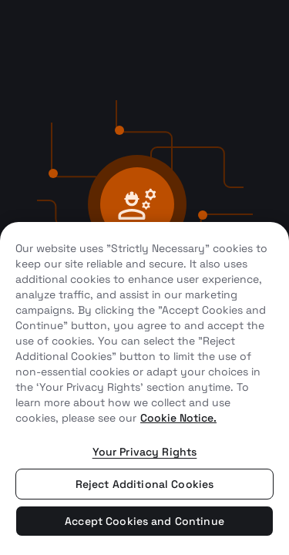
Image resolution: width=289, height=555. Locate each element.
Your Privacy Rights (144, 452)
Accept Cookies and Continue (144, 521)
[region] (144, 388)
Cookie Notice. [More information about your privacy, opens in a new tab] (178, 418)
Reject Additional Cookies (145, 484)
